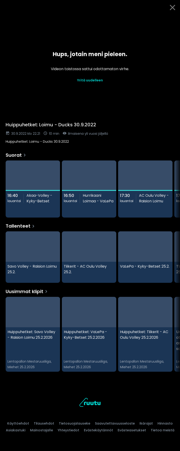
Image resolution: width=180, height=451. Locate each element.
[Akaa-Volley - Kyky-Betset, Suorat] (33, 189)
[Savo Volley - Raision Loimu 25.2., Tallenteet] (33, 257)
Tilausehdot (44, 423)
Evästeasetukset (132, 430)
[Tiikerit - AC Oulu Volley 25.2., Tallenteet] (89, 257)
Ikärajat (146, 423)
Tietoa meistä (162, 430)
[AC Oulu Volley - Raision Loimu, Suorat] (145, 189)
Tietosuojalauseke (74, 423)
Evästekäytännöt (98, 430)
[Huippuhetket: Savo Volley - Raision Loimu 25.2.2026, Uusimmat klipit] (33, 334)
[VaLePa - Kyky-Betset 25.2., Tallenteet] (145, 257)
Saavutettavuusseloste (115, 423)
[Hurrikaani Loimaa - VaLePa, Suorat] (89, 189)
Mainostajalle (41, 430)
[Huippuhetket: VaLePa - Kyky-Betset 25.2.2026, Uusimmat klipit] (89, 334)
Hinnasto (165, 423)
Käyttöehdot (18, 423)
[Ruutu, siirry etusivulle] (90, 403)
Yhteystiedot (68, 430)
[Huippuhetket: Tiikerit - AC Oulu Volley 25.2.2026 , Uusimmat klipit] (145, 334)
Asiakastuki (15, 430)
